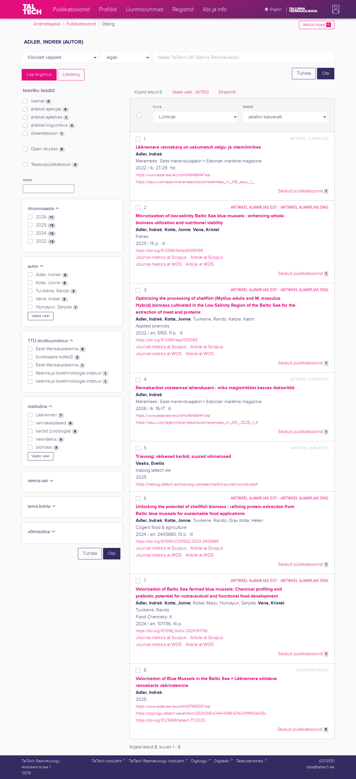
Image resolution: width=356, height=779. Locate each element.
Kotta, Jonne (52, 283)
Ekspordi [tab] (227, 92)
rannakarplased (54, 423)
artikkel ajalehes (50, 117)
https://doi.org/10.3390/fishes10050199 (169, 250)
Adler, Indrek (52, 275)
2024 (45, 233)
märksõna (40, 406)
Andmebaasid (46, 24)
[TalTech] (32, 9)
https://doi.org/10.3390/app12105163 (167, 340)
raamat (41, 101)
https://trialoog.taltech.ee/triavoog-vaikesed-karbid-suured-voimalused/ (197, 484)
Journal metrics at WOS (159, 264)
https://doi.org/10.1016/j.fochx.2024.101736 (171, 630)
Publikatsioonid (81, 24)
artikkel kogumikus (53, 125)
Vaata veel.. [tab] (190, 92)
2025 (45, 225)
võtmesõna (42, 532)
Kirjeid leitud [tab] (148, 92)
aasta (27, 180)
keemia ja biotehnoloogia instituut (72, 381)
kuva (157, 106)
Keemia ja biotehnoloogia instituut (72, 373)
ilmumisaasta (43, 208)
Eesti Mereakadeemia (60, 349)
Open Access (48, 149)
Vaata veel (40, 316)
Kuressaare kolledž (58, 357)
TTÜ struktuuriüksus (51, 341)
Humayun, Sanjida (57, 307)
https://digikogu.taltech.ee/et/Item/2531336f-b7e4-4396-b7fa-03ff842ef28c (201, 713)
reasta (248, 106)
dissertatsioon (47, 133)
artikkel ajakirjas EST (254, 207)
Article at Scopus (206, 257)
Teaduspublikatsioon (54, 165)
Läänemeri (50, 415)
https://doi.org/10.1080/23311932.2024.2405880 (177, 541)
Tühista (304, 73)
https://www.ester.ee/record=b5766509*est (173, 706)
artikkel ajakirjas (49, 109)
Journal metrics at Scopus (161, 257)
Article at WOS (200, 264)
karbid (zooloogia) (57, 431)
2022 (45, 241)
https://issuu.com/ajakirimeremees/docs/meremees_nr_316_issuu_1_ (195, 181)
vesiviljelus (50, 439)
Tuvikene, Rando (56, 291)
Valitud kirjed (317, 25)
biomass (47, 447)
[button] (334, 9)
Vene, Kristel (51, 299)
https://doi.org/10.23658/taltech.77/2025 (170, 720)
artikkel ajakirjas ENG (304, 207)
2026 (45, 217)
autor (36, 266)
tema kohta (42, 506)
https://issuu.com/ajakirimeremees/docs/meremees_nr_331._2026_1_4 (197, 422)
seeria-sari (41, 481)
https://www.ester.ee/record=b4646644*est (173, 175)
